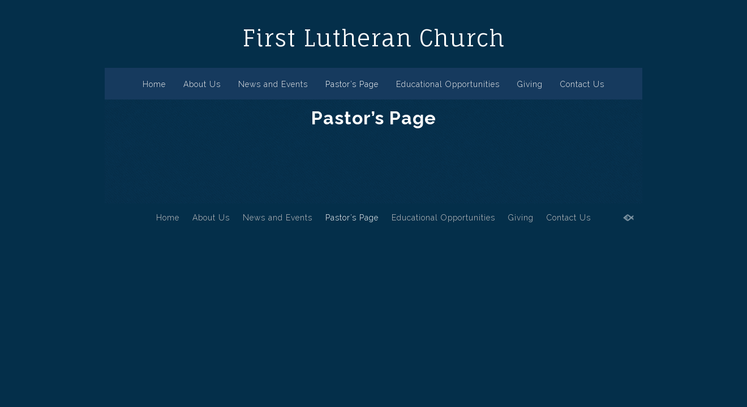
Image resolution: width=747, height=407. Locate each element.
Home (154, 84)
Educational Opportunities (448, 84)
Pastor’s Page (352, 84)
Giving (530, 84)
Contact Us (582, 84)
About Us (202, 84)
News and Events (273, 84)
